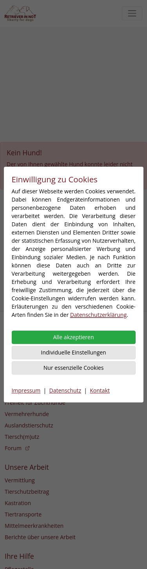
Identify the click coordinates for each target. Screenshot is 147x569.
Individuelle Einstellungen (73, 352)
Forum (17, 448)
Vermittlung (20, 480)
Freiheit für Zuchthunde (35, 402)
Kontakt (100, 390)
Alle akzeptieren (73, 337)
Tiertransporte (23, 514)
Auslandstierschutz (29, 425)
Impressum (25, 390)
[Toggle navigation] (132, 13)
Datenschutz (65, 390)
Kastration (18, 503)
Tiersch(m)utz (22, 436)
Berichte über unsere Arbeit (40, 537)
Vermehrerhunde (27, 414)
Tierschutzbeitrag (27, 491)
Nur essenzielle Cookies (74, 367)
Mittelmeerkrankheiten (34, 525)
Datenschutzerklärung (98, 314)
